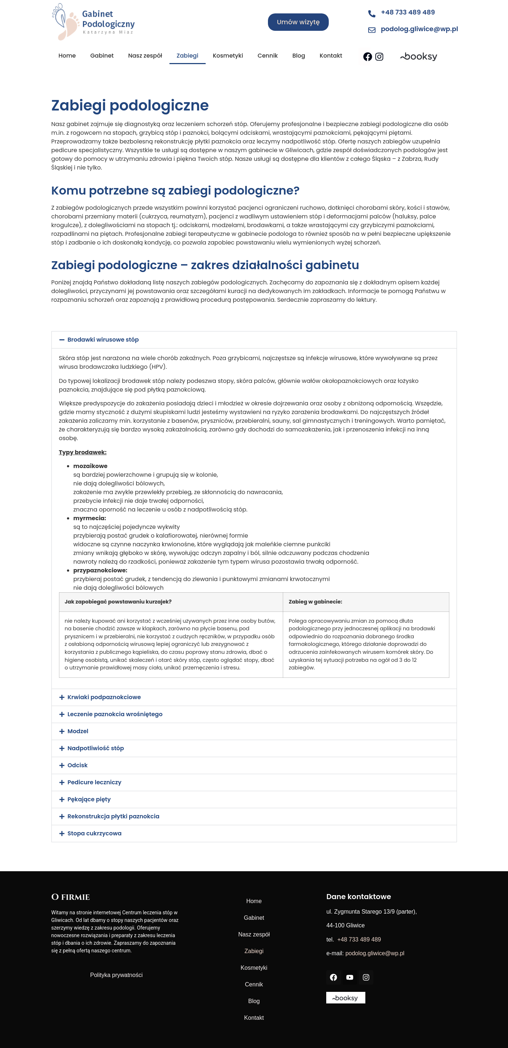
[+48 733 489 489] (371, 13)
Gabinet (102, 55)
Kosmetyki (228, 55)
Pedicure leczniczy (95, 782)
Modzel (78, 731)
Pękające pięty (89, 799)
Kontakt (331, 55)
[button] (254, 339)
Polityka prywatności (116, 975)
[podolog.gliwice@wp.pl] (371, 30)
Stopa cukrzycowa (95, 833)
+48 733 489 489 (408, 12)
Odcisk (78, 765)
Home (67, 55)
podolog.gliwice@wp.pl (419, 28)
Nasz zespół (145, 55)
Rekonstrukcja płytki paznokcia (114, 816)
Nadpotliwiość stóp (96, 748)
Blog (298, 55)
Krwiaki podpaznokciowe (104, 697)
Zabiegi (187, 55)
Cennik (267, 55)
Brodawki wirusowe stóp (103, 339)
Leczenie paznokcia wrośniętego (115, 714)
